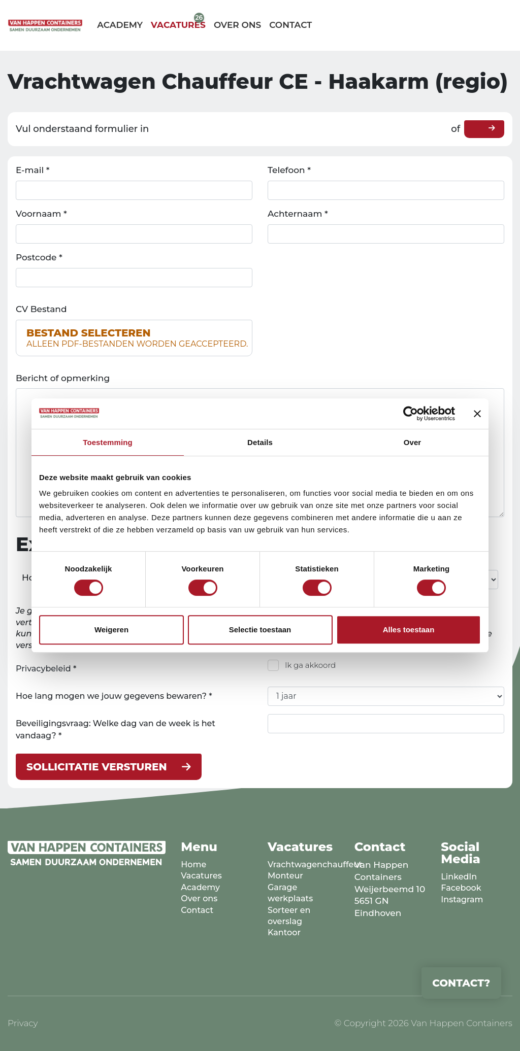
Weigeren (111, 629)
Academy (120, 25)
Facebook (461, 888)
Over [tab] (412, 442)
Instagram (462, 899)
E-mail (33, 170)
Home (193, 864)
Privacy (23, 1023)
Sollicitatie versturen (96, 767)
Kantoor (284, 932)
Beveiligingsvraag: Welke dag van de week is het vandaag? (115, 729)
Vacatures (178, 25)
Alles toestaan (409, 629)
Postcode (39, 257)
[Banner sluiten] (477, 413)
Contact (290, 25)
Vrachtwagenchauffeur (315, 864)
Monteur (285, 875)
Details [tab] (260, 442)
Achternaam (298, 214)
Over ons (237, 25)
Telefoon (289, 170)
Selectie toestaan (260, 629)
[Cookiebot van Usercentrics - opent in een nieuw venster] (410, 413)
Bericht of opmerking (63, 378)
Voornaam (41, 214)
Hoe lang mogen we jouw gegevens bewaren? (114, 696)
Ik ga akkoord (310, 665)
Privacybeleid (43, 668)
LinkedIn (459, 877)
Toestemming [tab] (108, 442)
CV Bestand (41, 309)
